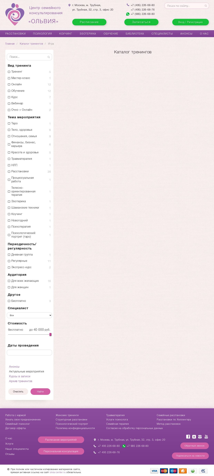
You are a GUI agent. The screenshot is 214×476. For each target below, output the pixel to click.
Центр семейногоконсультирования (46, 15)
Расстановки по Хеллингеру (174, 419)
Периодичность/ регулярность (22, 246)
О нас (204, 33)
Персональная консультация (61, 451)
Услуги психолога (117, 419)
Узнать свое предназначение (23, 419)
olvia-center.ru (58, 472)
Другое (14, 294)
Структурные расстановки (71, 419)
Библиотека (135, 33)
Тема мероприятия (24, 117)
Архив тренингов (20, 381)
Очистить (18, 391)
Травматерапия (115, 415)
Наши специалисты (17, 449)
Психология (42, 33)
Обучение (111, 33)
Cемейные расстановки (171, 415)
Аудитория (17, 274)
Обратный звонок (195, 445)
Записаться (141, 22)
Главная (10, 43)
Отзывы (9, 454)
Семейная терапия (117, 423)
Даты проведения (23, 345)
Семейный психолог (17, 423)
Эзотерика (88, 33)
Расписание (89, 22)
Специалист (18, 308)
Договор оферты (15, 428)
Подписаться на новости (190, 455)
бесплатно (15, 329)
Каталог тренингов (31, 43)
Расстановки (15, 33)
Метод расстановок (169, 423)
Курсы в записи (19, 376)
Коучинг (65, 33)
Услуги (9, 443)
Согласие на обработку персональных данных (134, 428)
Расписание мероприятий (61, 439)
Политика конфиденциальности (75, 428)
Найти (40, 391)
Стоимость (17, 323)
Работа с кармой (15, 415)
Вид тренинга (19, 65)
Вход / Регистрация (190, 22)
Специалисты (162, 33)
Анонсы (186, 33)
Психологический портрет (72, 423)
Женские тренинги (67, 415)
